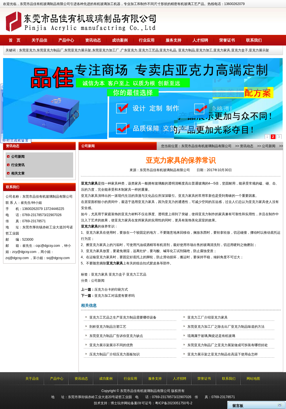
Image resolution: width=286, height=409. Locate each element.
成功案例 (120, 40)
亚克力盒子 (117, 274)
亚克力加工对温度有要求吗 (114, 296)
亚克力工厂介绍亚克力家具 (207, 317)
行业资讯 (18, 165)
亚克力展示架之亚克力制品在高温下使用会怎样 (222, 354)
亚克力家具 (89, 183)
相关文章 (18, 173)
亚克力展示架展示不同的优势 (111, 345)
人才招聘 (200, 40)
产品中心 (66, 40)
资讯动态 (93, 40)
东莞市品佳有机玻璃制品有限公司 (206, 146)
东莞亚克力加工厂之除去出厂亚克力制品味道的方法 (225, 327)
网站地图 (253, 379)
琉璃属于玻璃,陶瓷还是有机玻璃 (211, 336)
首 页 (14, 40)
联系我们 (254, 40)
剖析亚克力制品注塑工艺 (107, 327)
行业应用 (146, 40)
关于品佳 (39, 40)
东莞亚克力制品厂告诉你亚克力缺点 (116, 336)
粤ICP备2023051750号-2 (173, 403)
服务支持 (173, 40)
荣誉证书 (227, 40)
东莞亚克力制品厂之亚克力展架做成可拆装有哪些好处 (227, 345)
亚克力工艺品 (136, 274)
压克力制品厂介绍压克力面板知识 (114, 354)
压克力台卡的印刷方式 (111, 289)
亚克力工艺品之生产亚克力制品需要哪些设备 (122, 317)
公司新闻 (18, 157)
